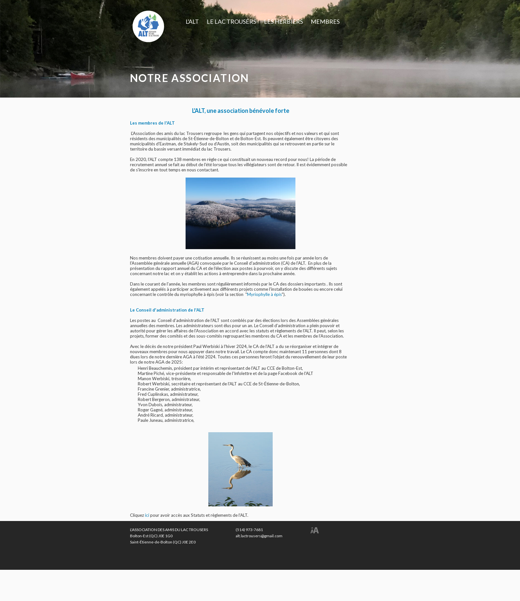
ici (147, 515)
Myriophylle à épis (264, 294)
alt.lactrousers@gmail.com (259, 535)
